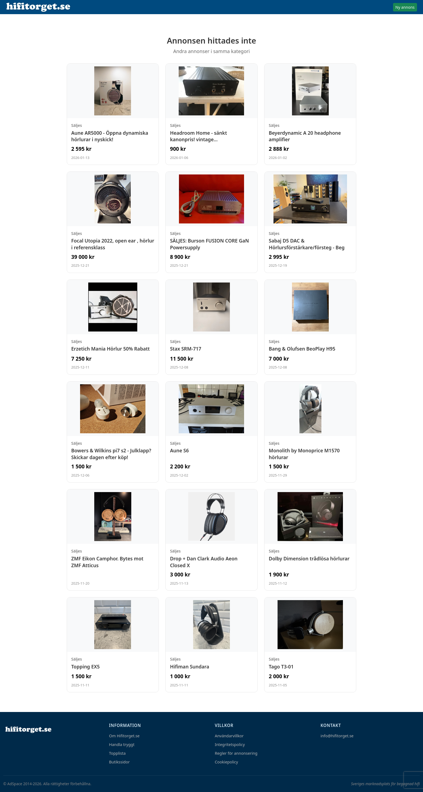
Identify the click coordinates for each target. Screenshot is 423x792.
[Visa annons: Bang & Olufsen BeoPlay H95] (310, 327)
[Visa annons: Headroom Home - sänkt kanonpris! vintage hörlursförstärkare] (211, 114)
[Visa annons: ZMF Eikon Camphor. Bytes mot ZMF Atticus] (113, 540)
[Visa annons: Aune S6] (211, 432)
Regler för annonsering (236, 753)
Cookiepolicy (226, 762)
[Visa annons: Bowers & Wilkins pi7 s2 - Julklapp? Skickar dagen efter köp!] (113, 432)
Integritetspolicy (230, 744)
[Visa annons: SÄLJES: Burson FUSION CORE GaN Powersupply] (211, 222)
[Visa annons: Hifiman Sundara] (211, 644)
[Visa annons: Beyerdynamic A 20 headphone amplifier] (310, 114)
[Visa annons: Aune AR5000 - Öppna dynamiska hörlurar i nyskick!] (113, 114)
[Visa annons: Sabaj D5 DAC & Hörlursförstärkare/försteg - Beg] (310, 222)
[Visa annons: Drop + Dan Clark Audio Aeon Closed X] (211, 540)
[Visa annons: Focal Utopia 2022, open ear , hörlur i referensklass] (113, 222)
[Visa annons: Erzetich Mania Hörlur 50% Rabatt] (113, 327)
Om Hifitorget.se (124, 735)
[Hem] (27, 729)
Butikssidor (119, 762)
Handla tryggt (121, 744)
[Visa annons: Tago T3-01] (310, 644)
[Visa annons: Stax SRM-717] (211, 327)
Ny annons (405, 7)
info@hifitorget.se (337, 735)
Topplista (117, 753)
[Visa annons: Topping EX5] (113, 644)
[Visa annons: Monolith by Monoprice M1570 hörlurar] (310, 432)
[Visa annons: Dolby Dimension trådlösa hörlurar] (310, 540)
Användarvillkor (229, 735)
